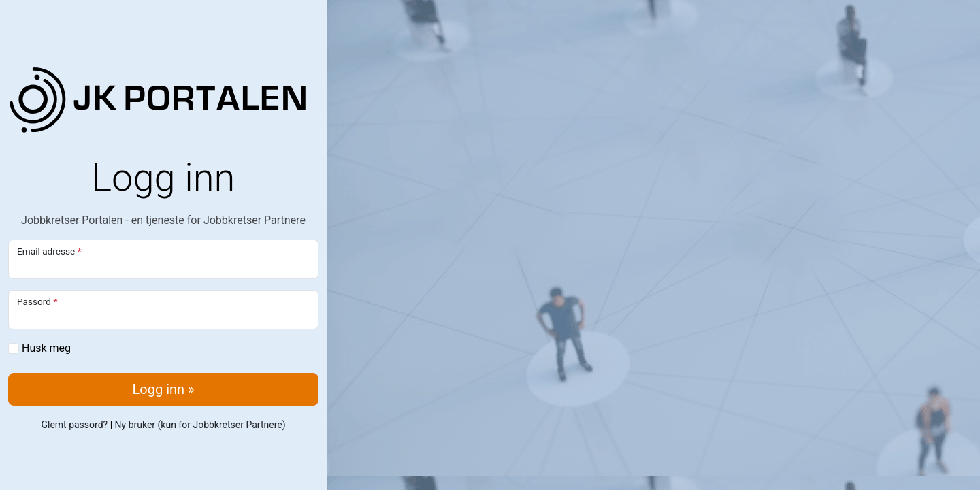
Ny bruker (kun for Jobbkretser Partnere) (200, 424)
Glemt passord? (74, 424)
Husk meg (39, 348)
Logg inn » (164, 389)
